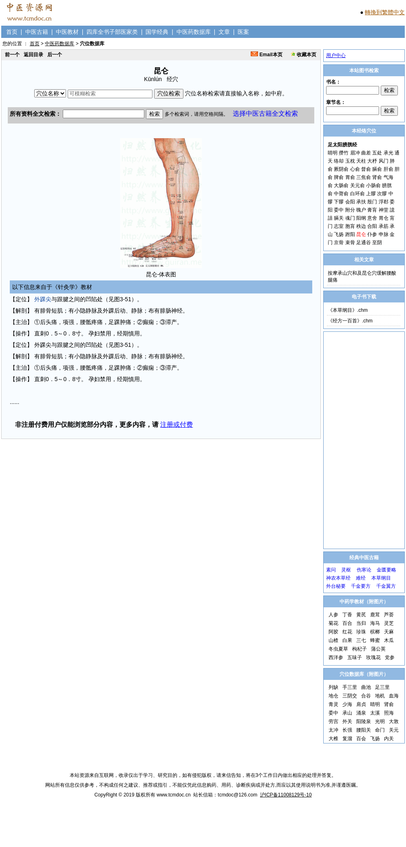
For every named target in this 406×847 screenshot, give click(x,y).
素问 (331, 570)
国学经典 (157, 32)
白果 (347, 640)
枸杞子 (359, 649)
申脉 (383, 234)
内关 (389, 738)
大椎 (333, 738)
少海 (347, 704)
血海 (394, 696)
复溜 (347, 738)
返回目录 (33, 54)
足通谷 (363, 242)
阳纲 (361, 218)
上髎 (371, 193)
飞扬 (339, 234)
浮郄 (383, 202)
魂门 (350, 218)
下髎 (339, 202)
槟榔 (375, 632)
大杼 (372, 161)
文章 (224, 32)
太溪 (375, 713)
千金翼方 (386, 586)
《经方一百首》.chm (350, 321)
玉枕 (350, 161)
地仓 (333, 696)
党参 (390, 657)
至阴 (377, 242)
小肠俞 (373, 185)
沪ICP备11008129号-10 (286, 795)
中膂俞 (341, 193)
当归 (361, 623)
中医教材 (67, 32)
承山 (347, 713)
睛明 (333, 153)
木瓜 (389, 640)
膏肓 (372, 210)
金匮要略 (386, 570)
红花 (347, 632)
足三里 (382, 687)
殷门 (372, 202)
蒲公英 (378, 649)
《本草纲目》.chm (348, 310)
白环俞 (357, 193)
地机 (380, 696)
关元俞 (357, 185)
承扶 (361, 202)
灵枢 (346, 570)
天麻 (389, 632)
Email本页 (266, 54)
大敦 (394, 721)
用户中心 (336, 55)
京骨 (339, 242)
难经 (361, 578)
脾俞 (339, 177)
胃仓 (383, 218)
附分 (350, 210)
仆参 (372, 234)
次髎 (382, 193)
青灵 (333, 704)
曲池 (366, 687)
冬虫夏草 (338, 649)
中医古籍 (36, 32)
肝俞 (388, 169)
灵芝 (389, 623)
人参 (333, 615)
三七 (361, 640)
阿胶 (333, 632)
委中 (339, 210)
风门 (383, 161)
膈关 (339, 218)
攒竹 (344, 153)
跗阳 (350, 234)
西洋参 (336, 657)
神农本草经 (338, 578)
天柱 (361, 161)
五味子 (354, 657)
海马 (375, 623)
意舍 (372, 218)
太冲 (333, 730)
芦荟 (389, 615)
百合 (347, 623)
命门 (380, 730)
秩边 (361, 226)
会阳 (350, 202)
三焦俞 (363, 177)
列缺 (333, 687)
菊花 (333, 623)
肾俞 (377, 177)
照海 (389, 713)
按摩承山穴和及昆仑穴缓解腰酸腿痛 (362, 276)
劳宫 (333, 721)
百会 (361, 738)
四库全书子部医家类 (112, 32)
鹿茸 (375, 615)
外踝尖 (42, 299)
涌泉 (361, 713)
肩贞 (361, 704)
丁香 (347, 615)
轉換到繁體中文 (385, 12)
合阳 (372, 226)
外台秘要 (336, 586)
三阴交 (349, 696)
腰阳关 (363, 730)
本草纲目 (381, 578)
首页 (12, 32)
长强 (347, 730)
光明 (380, 721)
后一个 (54, 54)
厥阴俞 (341, 169)
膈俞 (377, 169)
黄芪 (361, 615)
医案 (243, 32)
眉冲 (355, 153)
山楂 (333, 640)
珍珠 (361, 632)
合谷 (366, 696)
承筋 (383, 226)
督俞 (366, 169)
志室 (339, 226)
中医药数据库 (194, 32)
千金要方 (361, 586)
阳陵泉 (363, 721)
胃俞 (350, 177)
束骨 (350, 242)
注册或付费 (176, 424)
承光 (388, 153)
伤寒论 (364, 570)
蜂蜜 (375, 640)
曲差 (366, 153)
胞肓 (350, 226)
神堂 (383, 210)
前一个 (12, 54)
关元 (394, 730)
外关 (347, 721)
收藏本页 (303, 54)
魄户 (361, 210)
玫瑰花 (373, 657)
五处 (377, 153)
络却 (339, 161)
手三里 (349, 687)
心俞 (355, 169)
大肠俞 (341, 185)
